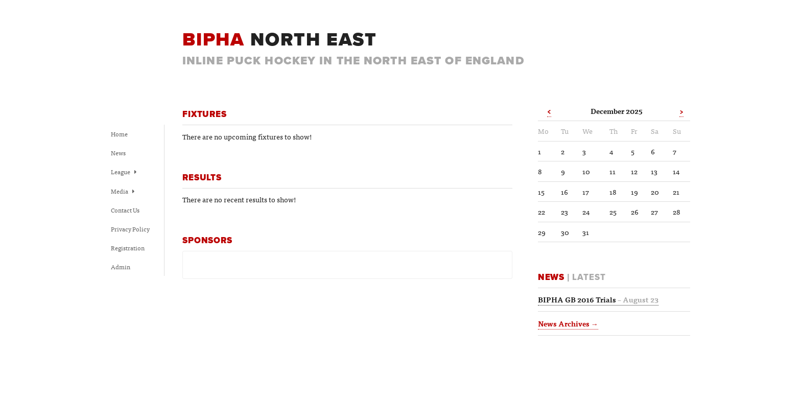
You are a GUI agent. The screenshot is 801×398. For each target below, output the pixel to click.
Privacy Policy (130, 229)
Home (119, 134)
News (118, 153)
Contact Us (125, 210)
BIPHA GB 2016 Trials (598, 299)
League (123, 172)
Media (122, 191)
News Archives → (568, 323)
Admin (120, 267)
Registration (128, 248)
